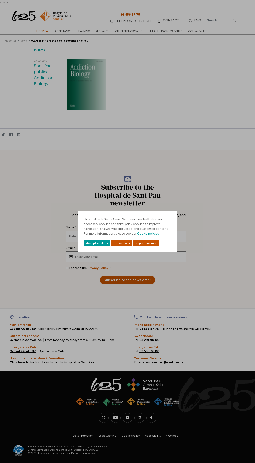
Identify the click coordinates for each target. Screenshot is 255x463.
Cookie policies (148, 233)
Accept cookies (97, 243)
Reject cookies (146, 243)
